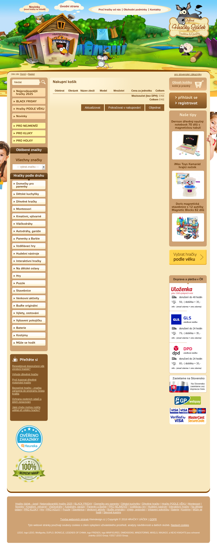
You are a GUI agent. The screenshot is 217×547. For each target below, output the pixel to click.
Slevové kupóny (112, 512)
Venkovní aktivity (96, 509)
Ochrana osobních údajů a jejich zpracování (27, 400)
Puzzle (66, 509)
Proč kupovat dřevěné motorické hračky (24, 381)
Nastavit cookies (180, 525)
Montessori (194, 503)
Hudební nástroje (157, 506)
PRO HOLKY (53, 509)
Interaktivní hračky (179, 506)
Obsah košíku (182, 82)
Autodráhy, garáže (75, 506)
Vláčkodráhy (56, 506)
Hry (42, 509)
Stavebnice (78, 509)
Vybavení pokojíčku (158, 509)
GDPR (153, 519)
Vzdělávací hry (137, 506)
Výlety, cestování (136, 509)
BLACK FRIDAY (83, 503)
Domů (23, 74)
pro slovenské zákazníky (187, 74)
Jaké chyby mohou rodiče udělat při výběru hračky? (26, 409)
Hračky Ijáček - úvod (26, 503)
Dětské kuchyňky (130, 503)
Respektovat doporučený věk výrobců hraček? (28, 367)
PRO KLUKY (31, 509)
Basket (31, 74)
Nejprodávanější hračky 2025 (56, 503)
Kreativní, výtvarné (36, 506)
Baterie (175, 509)
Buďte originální (116, 509)
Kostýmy (186, 509)
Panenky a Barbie (97, 506)
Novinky (19, 506)
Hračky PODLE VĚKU (174, 503)
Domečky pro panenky (106, 503)
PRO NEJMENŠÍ (118, 506)
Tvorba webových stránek (74, 519)
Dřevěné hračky (150, 503)
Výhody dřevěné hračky (25, 374)
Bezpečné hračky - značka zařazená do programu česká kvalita (28, 391)
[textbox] (26, 82)
